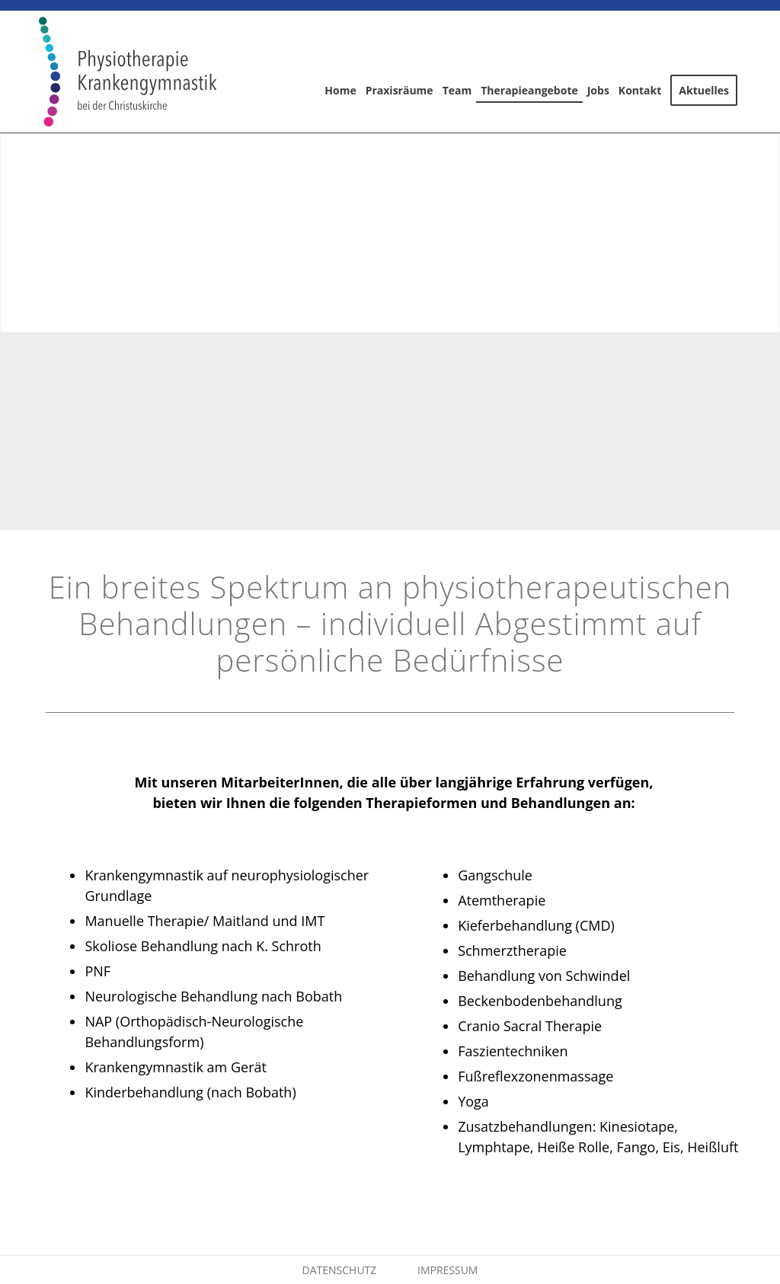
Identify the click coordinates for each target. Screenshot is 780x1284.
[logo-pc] (127, 72)
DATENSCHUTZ (339, 1270)
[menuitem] (340, 72)
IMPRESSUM (447, 1270)
